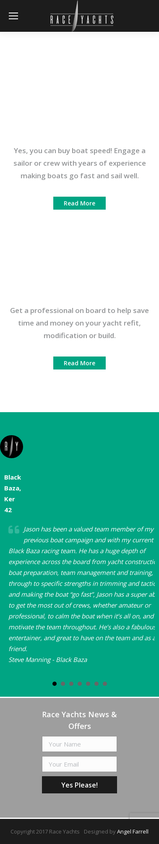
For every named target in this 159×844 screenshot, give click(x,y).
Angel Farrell (133, 831)
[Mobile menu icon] (13, 16)
